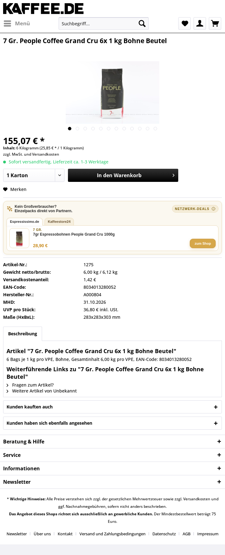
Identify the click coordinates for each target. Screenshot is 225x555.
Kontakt (65, 534)
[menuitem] (16, 23)
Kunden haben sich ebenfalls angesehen (49, 423)
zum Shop (202, 243)
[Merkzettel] (184, 23)
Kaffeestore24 (59, 221)
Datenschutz (164, 534)
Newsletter (17, 534)
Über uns (42, 534)
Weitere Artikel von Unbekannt (42, 391)
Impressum (207, 534)
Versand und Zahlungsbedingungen (112, 534)
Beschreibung (22, 334)
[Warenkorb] (215, 23)
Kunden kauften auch (30, 407)
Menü (17, 22)
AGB (186, 534)
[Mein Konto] (200, 23)
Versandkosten (45, 154)
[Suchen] (142, 23)
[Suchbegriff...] (104, 23)
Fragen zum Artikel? (30, 385)
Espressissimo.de (24, 221)
